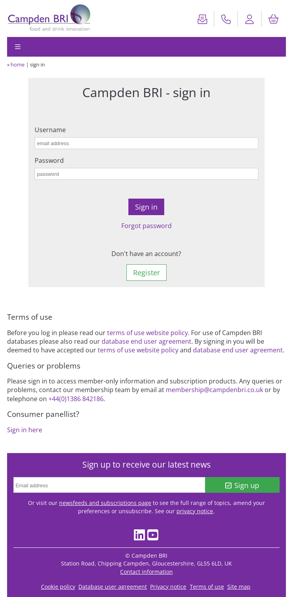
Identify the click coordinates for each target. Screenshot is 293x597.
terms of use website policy (147, 332)
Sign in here (24, 430)
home (17, 64)
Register (146, 272)
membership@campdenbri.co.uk (214, 389)
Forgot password (146, 225)
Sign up (242, 485)
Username (50, 129)
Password (49, 160)
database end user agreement (146, 341)
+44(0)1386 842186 (76, 398)
